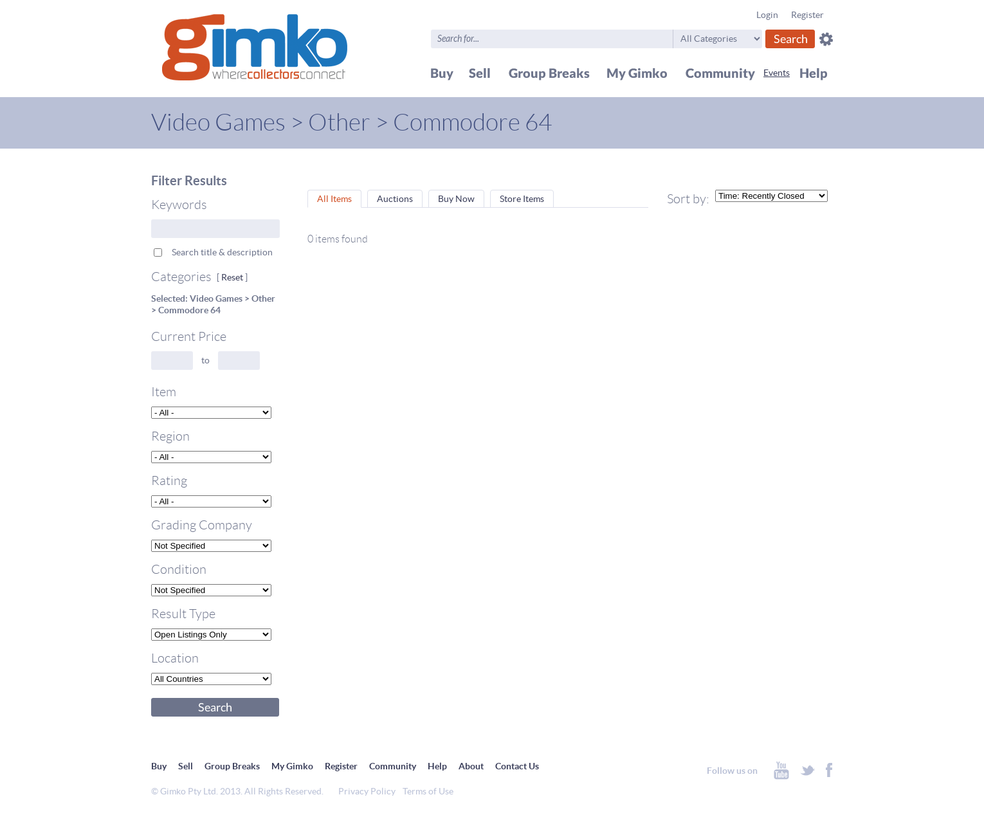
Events (776, 73)
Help (437, 766)
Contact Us (517, 766)
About (471, 766)
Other (339, 122)
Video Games (218, 122)
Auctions (395, 199)
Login (767, 15)
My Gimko (292, 766)
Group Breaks (232, 766)
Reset (232, 277)
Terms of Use (428, 791)
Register (807, 15)
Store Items (522, 199)
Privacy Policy (367, 791)
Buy (159, 766)
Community (392, 766)
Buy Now (456, 199)
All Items (334, 199)
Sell (185, 766)
